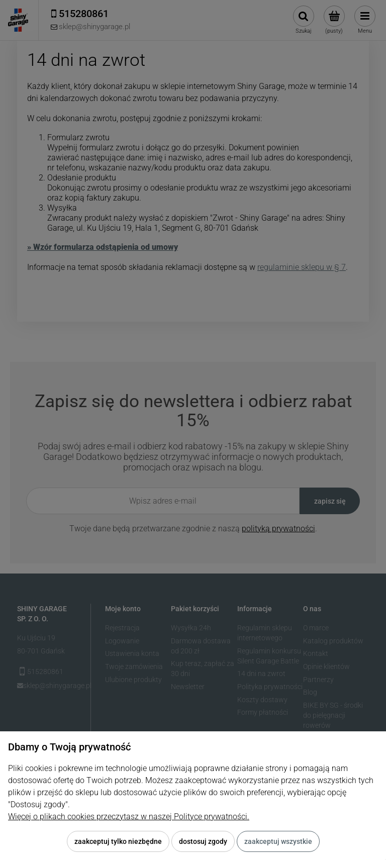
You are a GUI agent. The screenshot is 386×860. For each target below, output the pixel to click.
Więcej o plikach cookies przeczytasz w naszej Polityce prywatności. (128, 816)
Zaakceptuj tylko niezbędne (118, 841)
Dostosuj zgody (203, 841)
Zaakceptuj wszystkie (278, 841)
